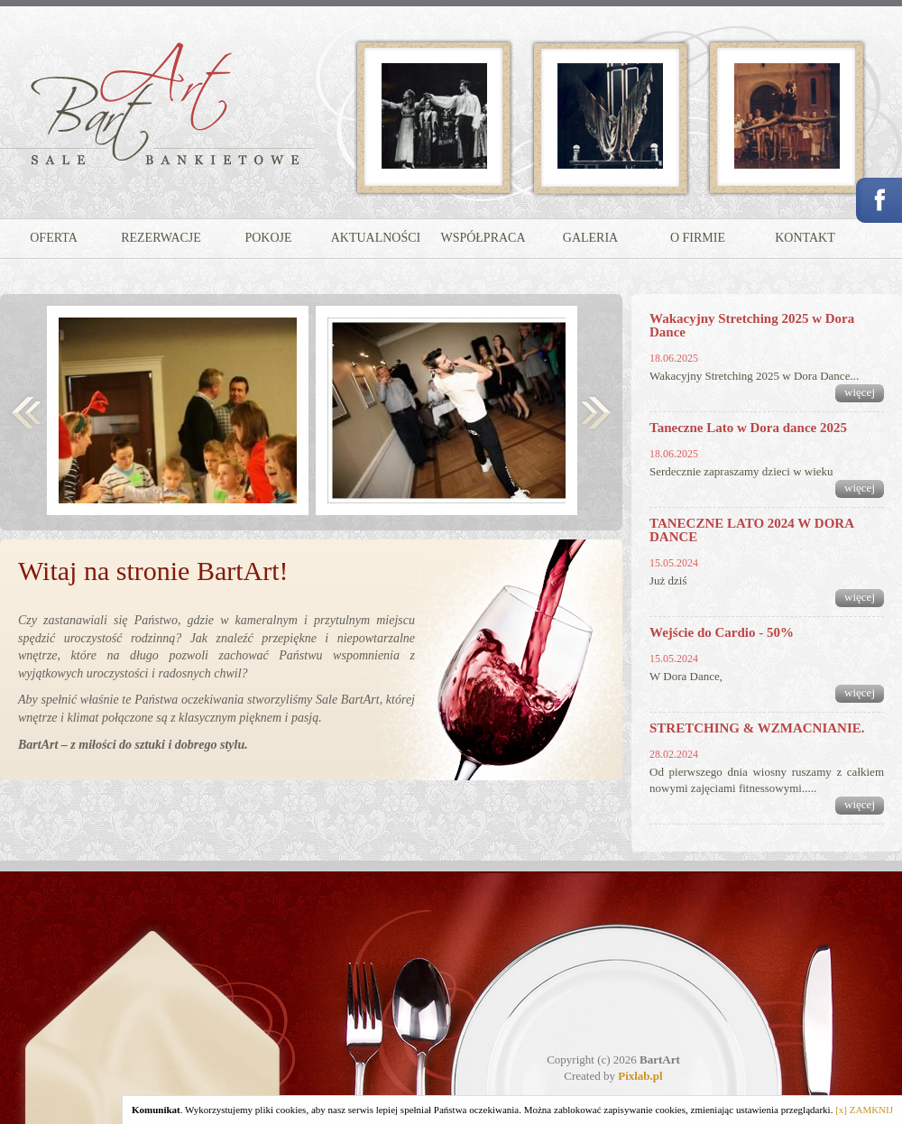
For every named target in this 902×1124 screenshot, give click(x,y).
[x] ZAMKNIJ (864, 1109)
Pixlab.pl (640, 1076)
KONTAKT (805, 237)
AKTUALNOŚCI (376, 237)
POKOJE (267, 237)
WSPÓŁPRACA (482, 237)
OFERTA (54, 237)
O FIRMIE (697, 237)
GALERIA (590, 237)
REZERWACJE (161, 237)
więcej (859, 392)
